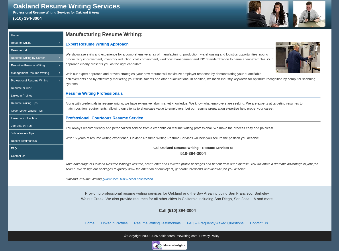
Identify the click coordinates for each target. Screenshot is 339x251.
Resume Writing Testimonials (157, 223)
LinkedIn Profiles (21, 95)
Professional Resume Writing (37, 80)
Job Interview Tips (22, 133)
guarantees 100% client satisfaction (127, 179)
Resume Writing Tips (24, 103)
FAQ (14, 148)
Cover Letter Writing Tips (27, 110)
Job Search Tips (21, 125)
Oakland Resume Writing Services (66, 6)
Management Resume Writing (37, 73)
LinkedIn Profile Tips (24, 118)
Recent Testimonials (24, 140)
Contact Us (18, 156)
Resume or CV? (21, 88)
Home (15, 35)
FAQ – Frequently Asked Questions (215, 223)
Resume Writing (37, 42)
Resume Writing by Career (37, 57)
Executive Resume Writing (37, 65)
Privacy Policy (209, 236)
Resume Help (20, 50)
